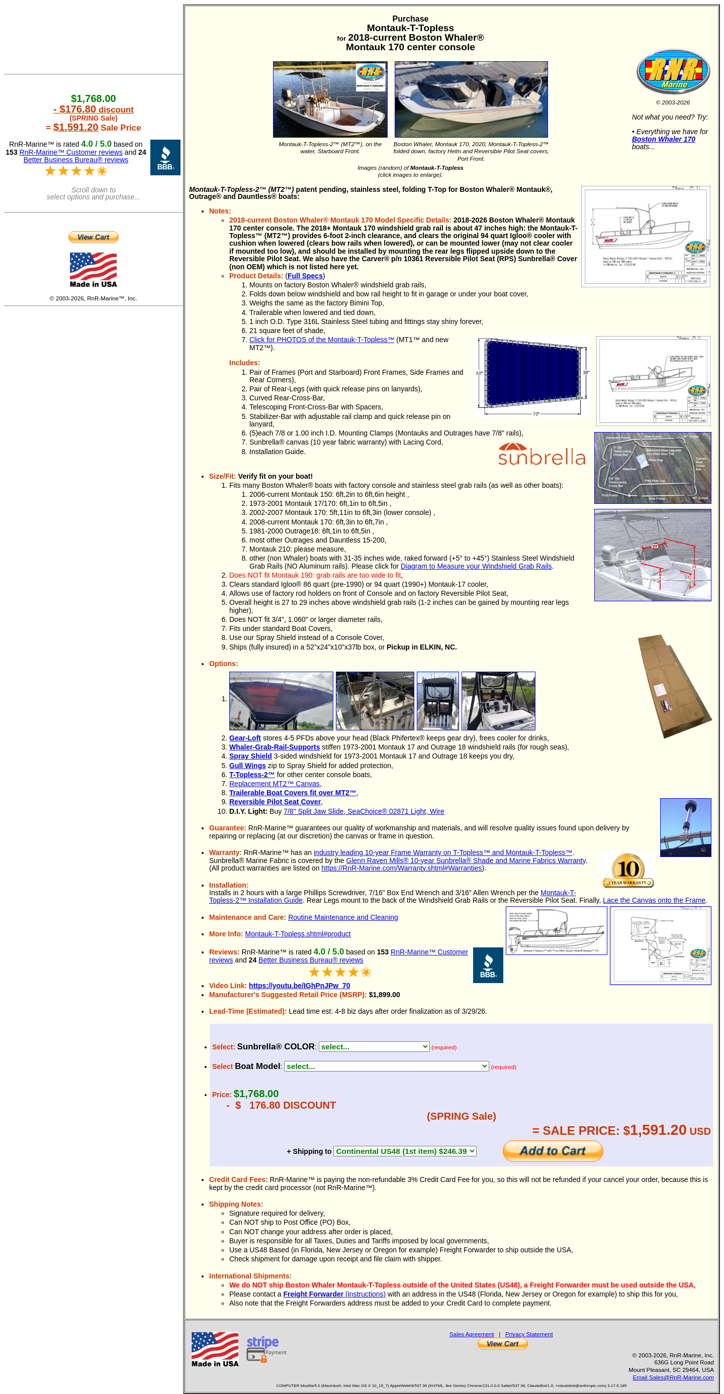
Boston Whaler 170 (663, 139)
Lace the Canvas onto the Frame (654, 900)
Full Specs (305, 276)
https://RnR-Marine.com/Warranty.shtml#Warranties (401, 868)
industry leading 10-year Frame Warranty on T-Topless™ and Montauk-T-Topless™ (443, 852)
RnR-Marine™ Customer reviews (71, 152)
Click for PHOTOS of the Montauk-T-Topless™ (321, 340)
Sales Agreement (471, 1334)
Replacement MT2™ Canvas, (275, 784)
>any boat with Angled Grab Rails (386, 1066)
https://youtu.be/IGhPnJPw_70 (299, 986)
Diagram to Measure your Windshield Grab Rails (476, 566)
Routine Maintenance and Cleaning (343, 917)
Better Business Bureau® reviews (311, 960)
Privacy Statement (529, 1334)
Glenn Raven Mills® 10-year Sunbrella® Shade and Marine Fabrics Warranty (466, 860)
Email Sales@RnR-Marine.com (673, 1377)
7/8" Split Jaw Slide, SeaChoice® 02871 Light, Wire (364, 811)
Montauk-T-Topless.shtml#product (298, 934)
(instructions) (334, 1294)
